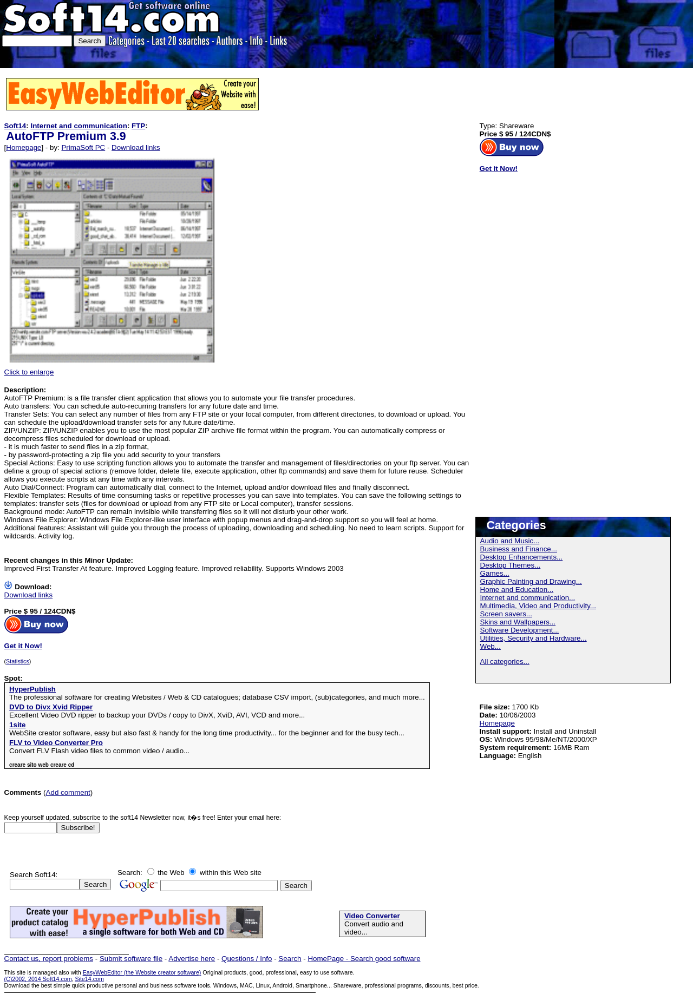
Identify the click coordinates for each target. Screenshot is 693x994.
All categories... (504, 661)
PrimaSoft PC (83, 147)
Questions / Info (246, 958)
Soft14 (15, 126)
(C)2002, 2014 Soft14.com (38, 979)
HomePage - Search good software (364, 958)
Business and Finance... (518, 549)
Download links (136, 147)
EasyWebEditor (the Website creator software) (142, 972)
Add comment (68, 792)
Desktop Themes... (510, 565)
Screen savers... (506, 614)
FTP (138, 126)
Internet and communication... (528, 598)
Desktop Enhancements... (521, 557)
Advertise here (191, 958)
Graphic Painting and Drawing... (531, 581)
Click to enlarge (112, 368)
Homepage (23, 147)
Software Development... (519, 630)
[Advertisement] (657, 34)
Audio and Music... (510, 541)
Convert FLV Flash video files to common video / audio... (99, 751)
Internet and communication (78, 126)
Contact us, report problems (48, 958)
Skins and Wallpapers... (518, 622)
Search (289, 958)
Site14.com (89, 979)
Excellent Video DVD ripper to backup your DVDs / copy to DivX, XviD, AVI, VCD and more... (157, 715)
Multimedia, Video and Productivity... (538, 606)
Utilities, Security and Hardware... (533, 638)
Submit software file (131, 958)
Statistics (17, 661)
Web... (490, 646)
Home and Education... (517, 589)
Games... (494, 573)
